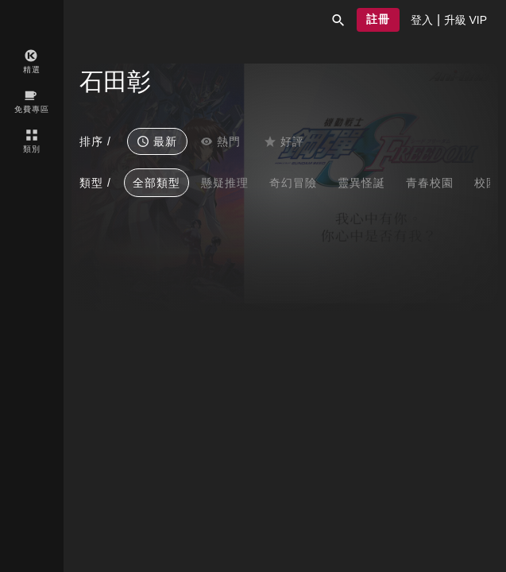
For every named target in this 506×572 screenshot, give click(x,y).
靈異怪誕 (361, 182)
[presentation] (422, 20)
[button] (338, 20)
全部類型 (156, 182)
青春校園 (430, 182)
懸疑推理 (225, 182)
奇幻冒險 (293, 182)
